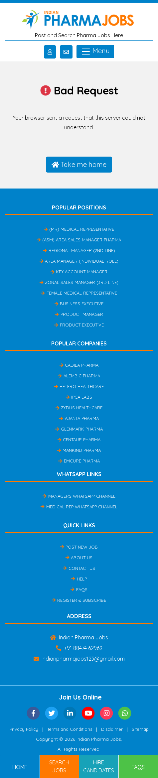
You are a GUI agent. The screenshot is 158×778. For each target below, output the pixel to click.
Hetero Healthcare (79, 386)
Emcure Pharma (78, 460)
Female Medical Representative (79, 293)
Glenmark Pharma (78, 429)
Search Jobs (59, 766)
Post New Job (79, 547)
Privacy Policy (24, 729)
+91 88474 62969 (79, 648)
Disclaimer (112, 729)
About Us (79, 557)
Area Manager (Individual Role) (79, 261)
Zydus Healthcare (79, 407)
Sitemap (140, 729)
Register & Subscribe (79, 600)
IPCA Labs (79, 397)
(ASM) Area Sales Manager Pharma (79, 239)
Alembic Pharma (79, 375)
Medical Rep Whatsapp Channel (79, 506)
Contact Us (79, 568)
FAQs (79, 589)
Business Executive (79, 303)
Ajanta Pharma (78, 418)
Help (78, 579)
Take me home (79, 164)
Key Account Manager (79, 271)
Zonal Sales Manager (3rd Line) (79, 282)
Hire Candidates (98, 766)
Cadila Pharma (79, 365)
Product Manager (79, 314)
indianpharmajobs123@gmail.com (79, 658)
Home (19, 767)
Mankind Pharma (79, 450)
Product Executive (78, 324)
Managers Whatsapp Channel (79, 496)
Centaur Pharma (79, 439)
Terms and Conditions (69, 729)
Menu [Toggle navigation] (95, 52)
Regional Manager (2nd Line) (79, 250)
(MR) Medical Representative (79, 229)
